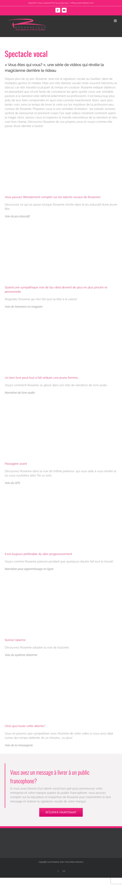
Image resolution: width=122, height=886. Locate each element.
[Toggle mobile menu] (115, 20)
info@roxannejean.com (82, 3)
